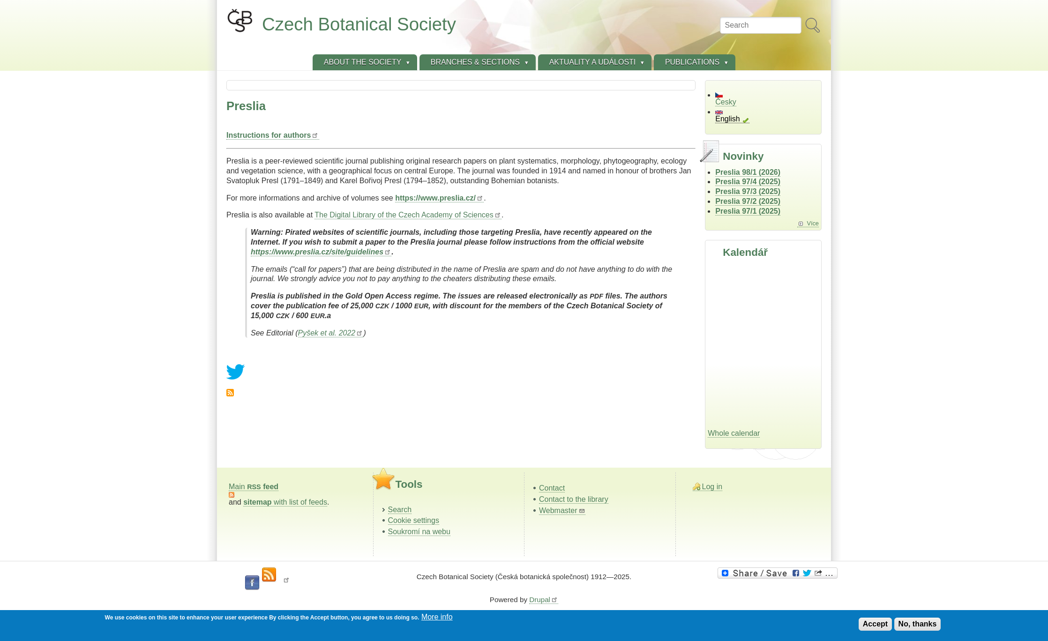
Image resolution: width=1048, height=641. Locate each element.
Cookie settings (413, 520)
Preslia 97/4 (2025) (747, 182)
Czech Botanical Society (359, 24)
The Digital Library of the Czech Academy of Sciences (408, 215)
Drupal (543, 600)
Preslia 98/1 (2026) (747, 172)
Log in (712, 487)
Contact (552, 488)
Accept (875, 624)
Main (253, 487)
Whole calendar (734, 433)
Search (400, 510)
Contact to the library (573, 499)
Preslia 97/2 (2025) (747, 201)
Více (813, 223)
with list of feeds (285, 502)
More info (437, 617)
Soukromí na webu (419, 532)
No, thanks (917, 624)
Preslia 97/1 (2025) (747, 211)
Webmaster (562, 510)
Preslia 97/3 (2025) (747, 191)
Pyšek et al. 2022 (331, 333)
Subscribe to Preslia (230, 392)
